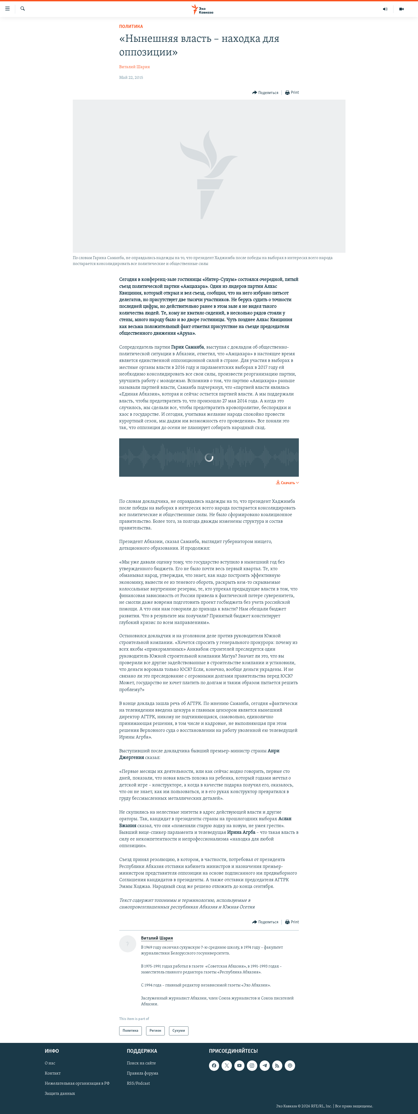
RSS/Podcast (138, 1084)
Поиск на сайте (141, 1064)
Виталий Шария (134, 67)
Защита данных (60, 1094)
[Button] (265, 92)
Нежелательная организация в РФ (77, 1084)
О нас (50, 1064)
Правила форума (142, 1074)
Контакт (53, 1074)
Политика (131, 26)
